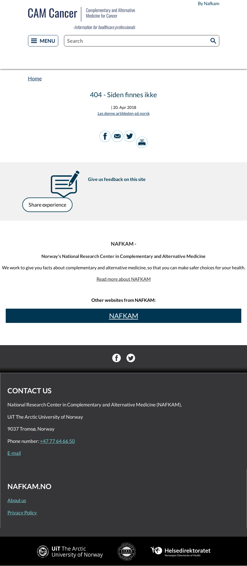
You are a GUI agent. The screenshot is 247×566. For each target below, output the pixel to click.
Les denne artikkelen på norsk (124, 113)
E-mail (14, 453)
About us (16, 500)
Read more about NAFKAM (124, 279)
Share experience (47, 204)
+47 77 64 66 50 (57, 441)
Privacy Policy (22, 513)
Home (35, 78)
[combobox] (141, 40)
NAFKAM (123, 315)
